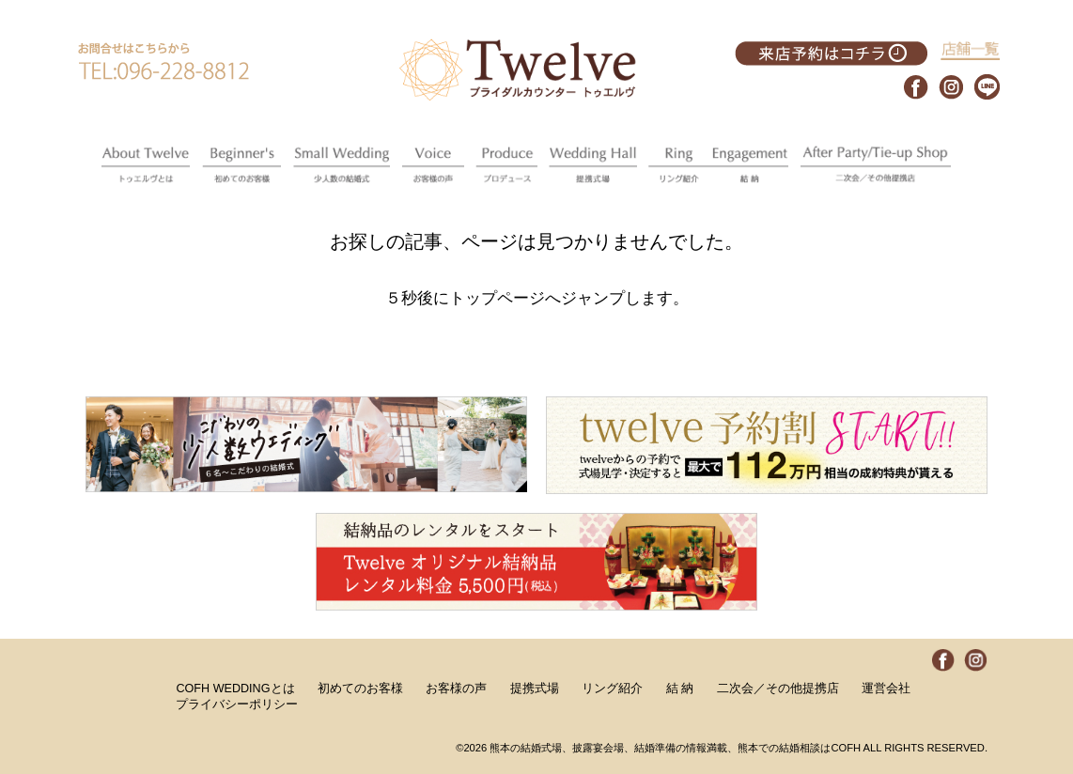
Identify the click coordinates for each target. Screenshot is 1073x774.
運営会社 (886, 688)
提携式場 (534, 688)
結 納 (680, 688)
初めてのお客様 (360, 688)
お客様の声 (456, 688)
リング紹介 (612, 688)
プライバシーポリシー (237, 704)
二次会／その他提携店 (778, 688)
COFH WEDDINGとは (235, 688)
